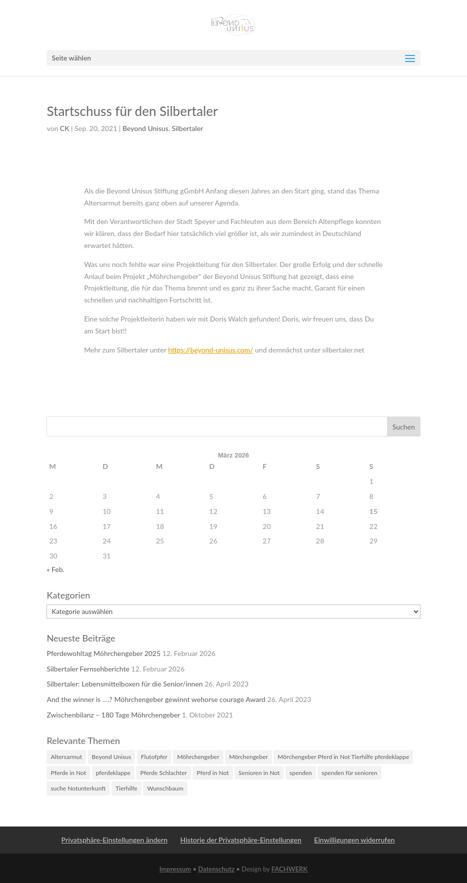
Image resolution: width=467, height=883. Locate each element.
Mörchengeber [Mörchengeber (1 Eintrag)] (248, 756)
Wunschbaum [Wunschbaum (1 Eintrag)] (165, 788)
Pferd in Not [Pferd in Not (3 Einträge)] (212, 772)
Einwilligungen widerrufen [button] (354, 840)
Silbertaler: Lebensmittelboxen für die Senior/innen (124, 684)
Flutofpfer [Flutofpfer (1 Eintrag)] (154, 756)
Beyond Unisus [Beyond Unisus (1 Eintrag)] (112, 756)
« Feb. (55, 569)
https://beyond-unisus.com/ (210, 350)
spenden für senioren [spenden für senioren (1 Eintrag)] (349, 772)
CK (65, 128)
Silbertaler (188, 128)
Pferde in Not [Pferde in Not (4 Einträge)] (68, 772)
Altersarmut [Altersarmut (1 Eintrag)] (66, 756)
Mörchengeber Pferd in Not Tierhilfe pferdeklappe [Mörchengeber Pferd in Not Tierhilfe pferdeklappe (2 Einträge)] (343, 756)
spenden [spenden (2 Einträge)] (301, 772)
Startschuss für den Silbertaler (132, 111)
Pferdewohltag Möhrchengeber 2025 (103, 653)
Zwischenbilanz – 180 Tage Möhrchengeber (113, 714)
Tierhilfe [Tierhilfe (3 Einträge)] (127, 788)
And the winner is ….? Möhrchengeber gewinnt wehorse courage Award (156, 699)
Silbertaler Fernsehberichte (88, 668)
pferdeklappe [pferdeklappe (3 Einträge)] (113, 772)
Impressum (175, 869)
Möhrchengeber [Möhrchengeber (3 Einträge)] (198, 756)
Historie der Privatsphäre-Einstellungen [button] (241, 840)
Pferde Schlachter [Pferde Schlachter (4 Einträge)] (163, 772)
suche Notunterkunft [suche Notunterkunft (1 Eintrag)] (78, 788)
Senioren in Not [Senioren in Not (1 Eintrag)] (259, 772)
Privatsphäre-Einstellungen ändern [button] (115, 840)
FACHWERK (290, 869)
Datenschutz (216, 869)
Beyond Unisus (145, 128)
